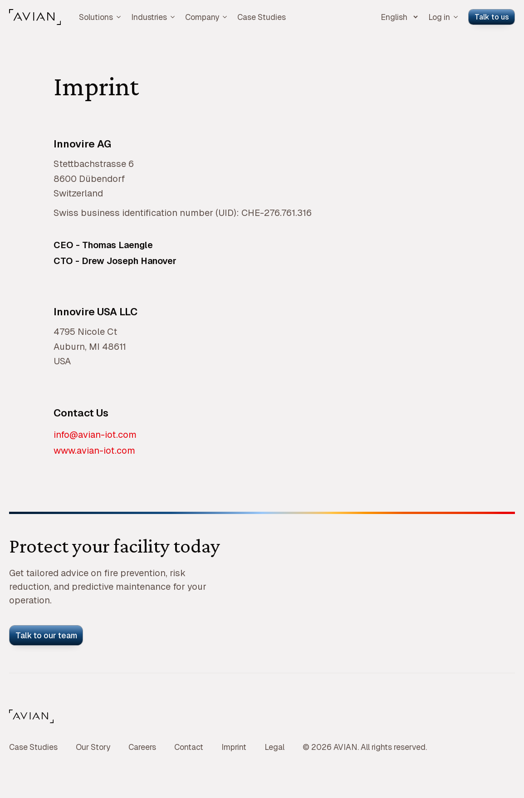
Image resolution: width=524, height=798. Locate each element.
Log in (443, 17)
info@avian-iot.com (95, 435)
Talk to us (492, 17)
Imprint (233, 747)
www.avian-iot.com (94, 450)
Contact (188, 747)
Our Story (93, 747)
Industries (153, 17)
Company (206, 17)
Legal (274, 747)
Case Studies (261, 17)
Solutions (100, 17)
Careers (142, 747)
